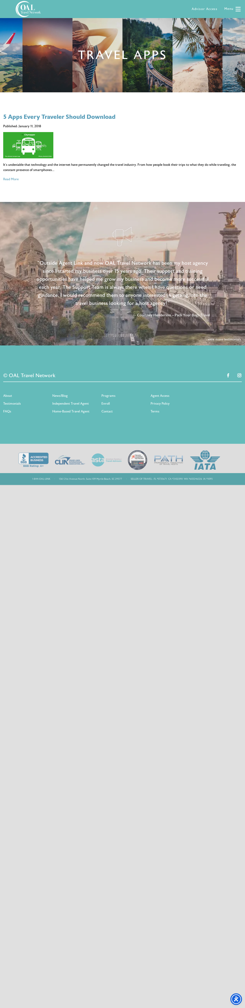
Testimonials (12, 404)
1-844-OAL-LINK (41, 479)
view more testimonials (224, 339)
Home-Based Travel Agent (70, 411)
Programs (108, 396)
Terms (155, 411)
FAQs (7, 411)
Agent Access (160, 396)
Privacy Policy (160, 404)
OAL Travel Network (28, 9)
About (7, 396)
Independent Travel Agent (70, 404)
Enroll (105, 404)
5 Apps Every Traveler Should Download (59, 117)
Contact (107, 411)
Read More (11, 179)
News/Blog (60, 396)
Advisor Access (204, 9)
